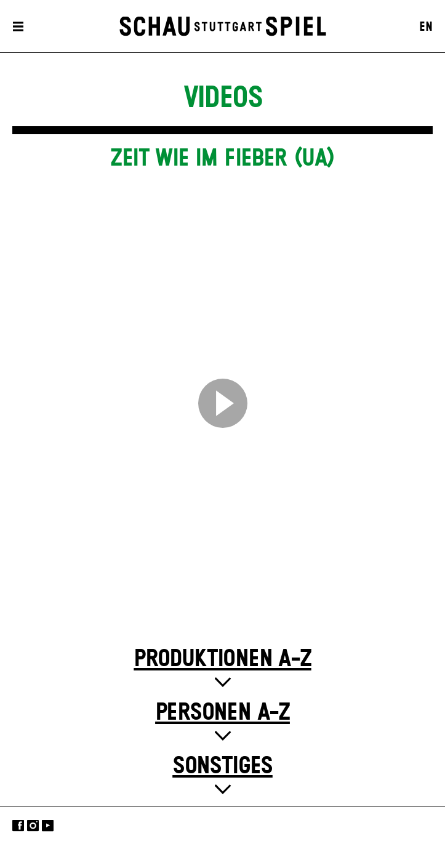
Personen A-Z (222, 712)
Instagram (33, 825)
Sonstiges (222, 766)
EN (426, 27)
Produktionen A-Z (222, 659)
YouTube (48, 825)
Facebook (18, 825)
